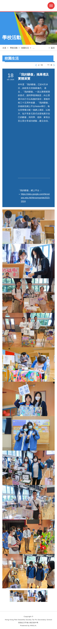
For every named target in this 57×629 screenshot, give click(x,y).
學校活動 (14, 48)
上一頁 (40, 65)
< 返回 (52, 48)
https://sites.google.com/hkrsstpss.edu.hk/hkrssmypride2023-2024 (35, 198)
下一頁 (49, 65)
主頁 (4, 48)
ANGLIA (33, 625)
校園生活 (25, 48)
